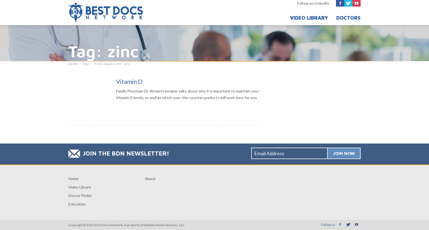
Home (73, 178)
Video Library (309, 18)
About (150, 178)
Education (77, 204)
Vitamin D (129, 81)
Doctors (348, 18)
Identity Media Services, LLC (164, 225)
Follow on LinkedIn (313, 3)
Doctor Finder (80, 195)
